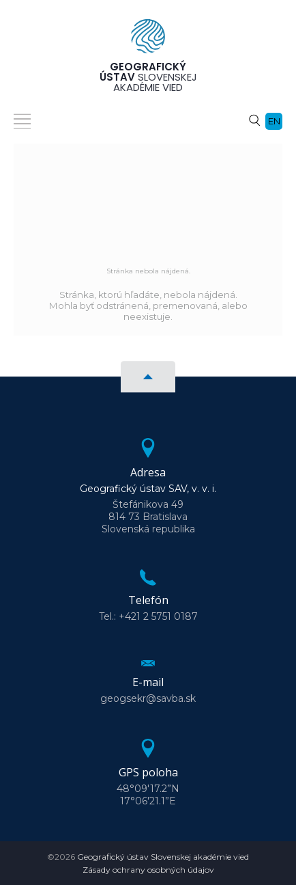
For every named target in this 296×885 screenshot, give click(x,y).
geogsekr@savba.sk (148, 698)
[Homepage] (148, 40)
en (274, 120)
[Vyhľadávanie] (254, 119)
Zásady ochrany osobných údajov (148, 869)
